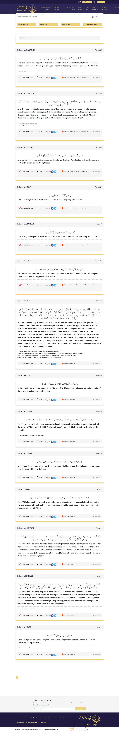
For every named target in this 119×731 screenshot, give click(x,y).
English (98, 1)
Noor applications (95, 8)
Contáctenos (43, 722)
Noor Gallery (73, 8)
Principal (43, 7)
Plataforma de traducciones (57, 8)
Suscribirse (80, 709)
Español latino (85, 1)
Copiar (39, 77)
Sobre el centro (48, 8)
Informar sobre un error (26, 77)
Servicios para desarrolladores (104, 8)
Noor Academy (80, 8)
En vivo (69, 7)
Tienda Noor (87, 8)
